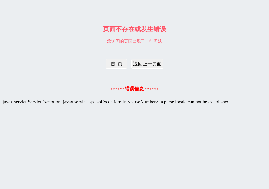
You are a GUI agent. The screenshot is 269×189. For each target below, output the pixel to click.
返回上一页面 (147, 63)
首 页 (116, 63)
